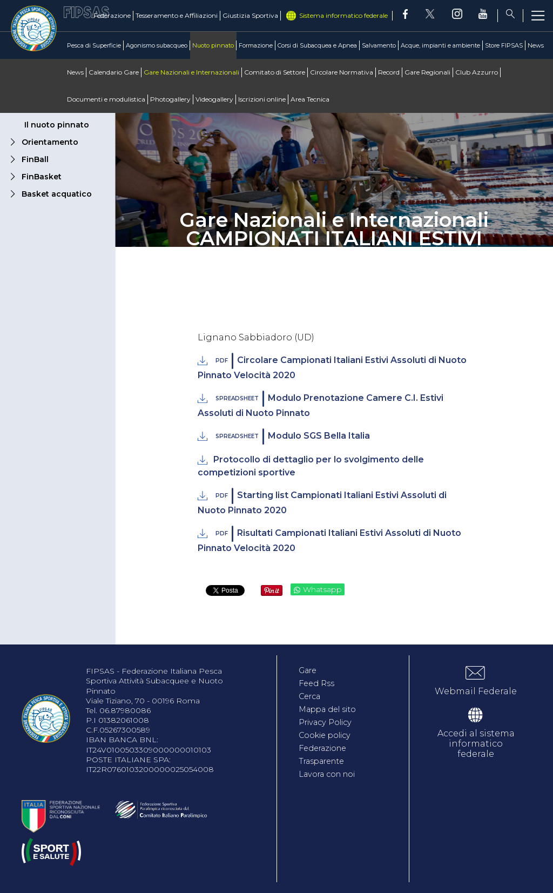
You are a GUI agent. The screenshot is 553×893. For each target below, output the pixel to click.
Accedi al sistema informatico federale (476, 743)
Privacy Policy (329, 722)
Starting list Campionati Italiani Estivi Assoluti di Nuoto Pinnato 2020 (322, 501)
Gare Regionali (427, 72)
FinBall (35, 159)
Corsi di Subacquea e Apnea (317, 45)
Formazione (256, 45)
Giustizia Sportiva (250, 15)
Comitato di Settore (274, 72)
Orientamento (50, 142)
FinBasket (42, 177)
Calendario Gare (114, 72)
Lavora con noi (332, 774)
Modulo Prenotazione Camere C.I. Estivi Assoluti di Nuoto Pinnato (320, 404)
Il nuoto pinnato (56, 125)
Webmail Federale (476, 691)
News (536, 45)
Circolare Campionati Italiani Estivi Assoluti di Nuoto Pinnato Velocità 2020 (332, 366)
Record (389, 72)
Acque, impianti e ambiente (440, 45)
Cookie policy (329, 735)
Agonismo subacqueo (156, 45)
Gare (309, 670)
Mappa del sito (332, 709)
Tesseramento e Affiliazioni (177, 15)
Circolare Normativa (341, 72)
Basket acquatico (57, 194)
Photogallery (170, 99)
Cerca (312, 696)
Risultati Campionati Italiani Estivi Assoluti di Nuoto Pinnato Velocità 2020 (329, 539)
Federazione (112, 15)
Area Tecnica (310, 99)
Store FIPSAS (504, 45)
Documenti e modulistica (106, 99)
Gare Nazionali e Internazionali (191, 72)
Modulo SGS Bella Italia (291, 436)
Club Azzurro (476, 72)
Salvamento (379, 45)
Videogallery (214, 99)
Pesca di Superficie (94, 45)
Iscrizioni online (262, 99)
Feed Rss (318, 683)
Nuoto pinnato (213, 45)
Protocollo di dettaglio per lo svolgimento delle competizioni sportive (310, 466)
